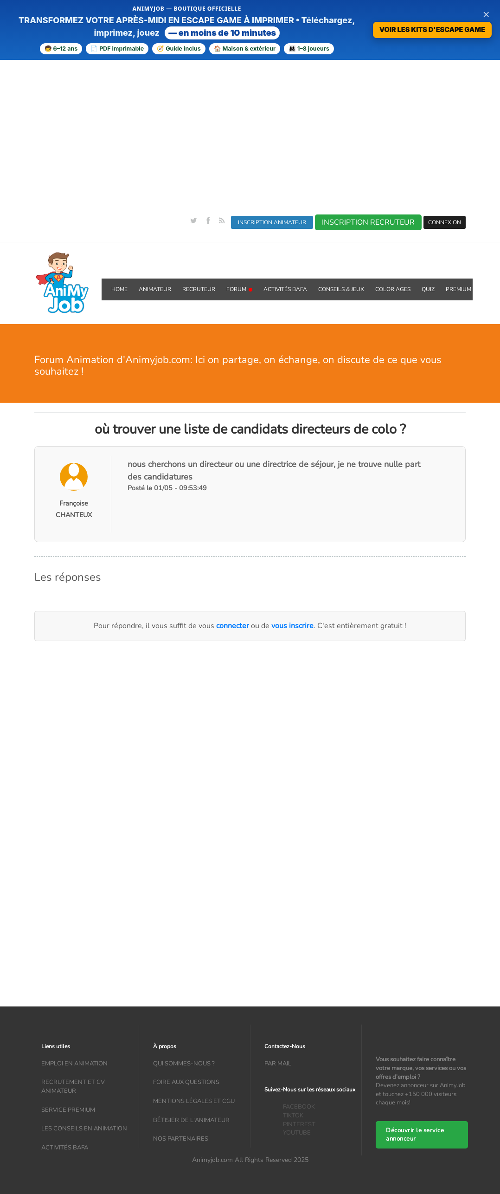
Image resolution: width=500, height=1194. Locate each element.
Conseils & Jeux (341, 289)
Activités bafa (64, 1147)
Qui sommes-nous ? (184, 1063)
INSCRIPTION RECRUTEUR (368, 222)
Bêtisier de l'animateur (191, 1120)
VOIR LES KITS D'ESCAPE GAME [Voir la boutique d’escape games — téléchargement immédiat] (432, 29)
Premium (458, 289)
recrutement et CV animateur (73, 1086)
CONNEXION (444, 222)
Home (119, 289)
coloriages (392, 289)
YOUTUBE (297, 1133)
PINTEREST (299, 1124)
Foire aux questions (186, 1082)
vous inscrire (292, 626)
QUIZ (428, 289)
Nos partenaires (180, 1139)
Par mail (277, 1063)
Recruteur (198, 289)
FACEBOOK (299, 1107)
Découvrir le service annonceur (415, 1134)
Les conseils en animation (84, 1128)
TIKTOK (293, 1115)
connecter (232, 626)
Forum (239, 289)
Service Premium (68, 1110)
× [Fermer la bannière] (486, 13)
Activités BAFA (285, 289)
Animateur (155, 289)
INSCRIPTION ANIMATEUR (272, 222)
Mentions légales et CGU (194, 1101)
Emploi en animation (74, 1063)
